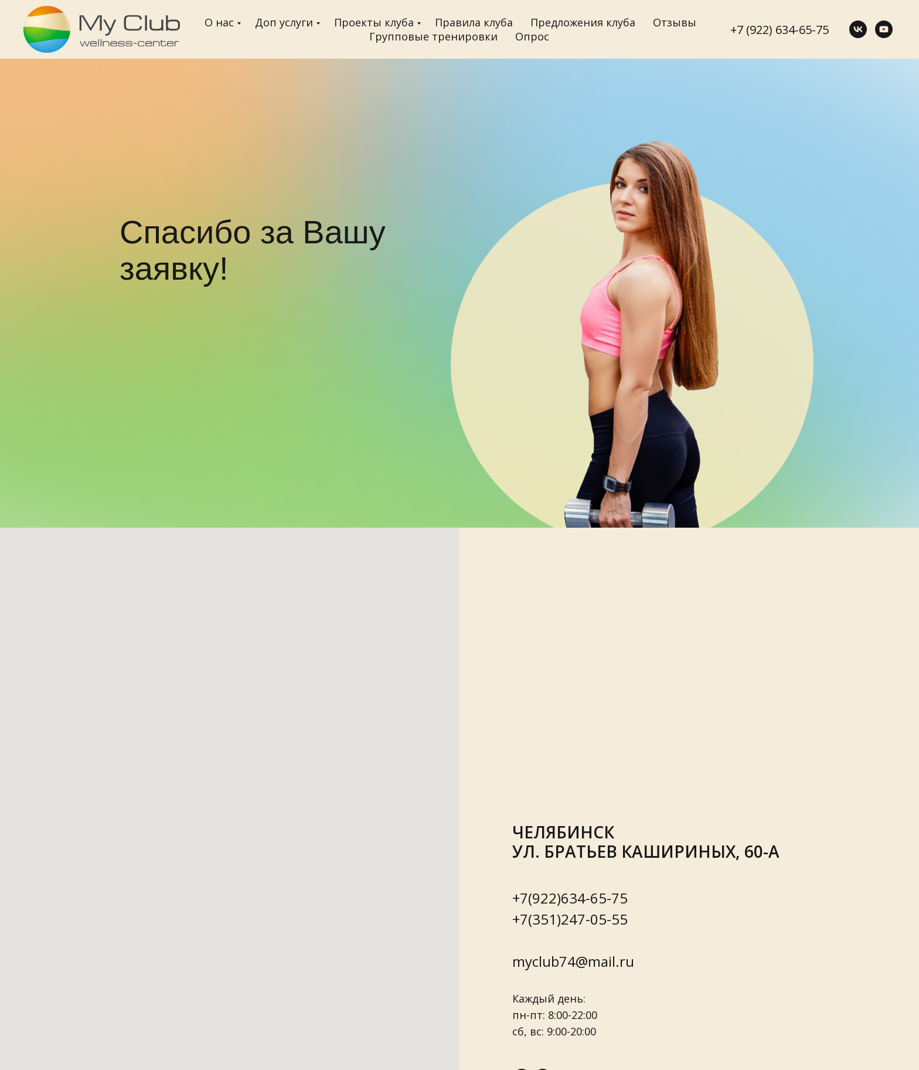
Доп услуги (284, 22)
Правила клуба (474, 22)
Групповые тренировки (433, 36)
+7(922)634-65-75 (570, 898)
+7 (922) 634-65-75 (779, 30)
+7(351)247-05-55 (570, 919)
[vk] (858, 29)
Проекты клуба (374, 22)
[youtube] (884, 29)
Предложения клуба (582, 22)
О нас (219, 22)
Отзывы (674, 22)
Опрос (532, 36)
